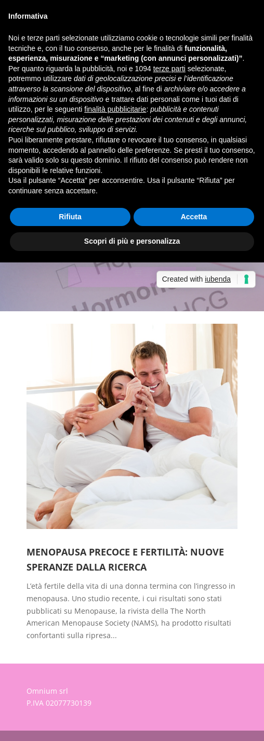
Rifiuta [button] (70, 217)
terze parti (169, 68)
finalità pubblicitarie (115, 109)
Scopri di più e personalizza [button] (132, 241)
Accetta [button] (194, 217)
